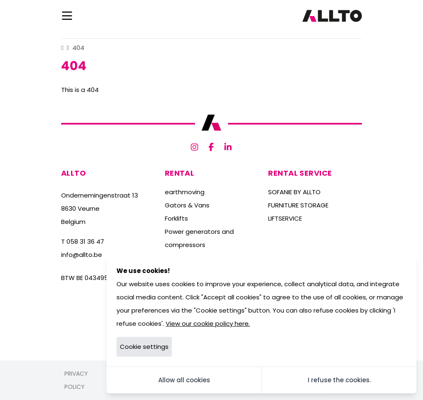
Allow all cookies (184, 380)
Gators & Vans (187, 205)
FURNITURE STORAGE (298, 205)
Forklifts (176, 218)
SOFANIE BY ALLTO (294, 192)
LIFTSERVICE (285, 218)
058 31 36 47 (85, 241)
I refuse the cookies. (339, 380)
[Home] (62, 47)
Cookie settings (144, 346)
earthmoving (184, 192)
